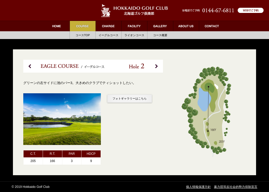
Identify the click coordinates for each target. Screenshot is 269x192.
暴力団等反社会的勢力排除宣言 (235, 187)
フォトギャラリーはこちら (130, 98)
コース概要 (160, 35)
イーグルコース (108, 35)
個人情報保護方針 (198, 187)
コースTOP (83, 35)
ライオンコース (134, 35)
